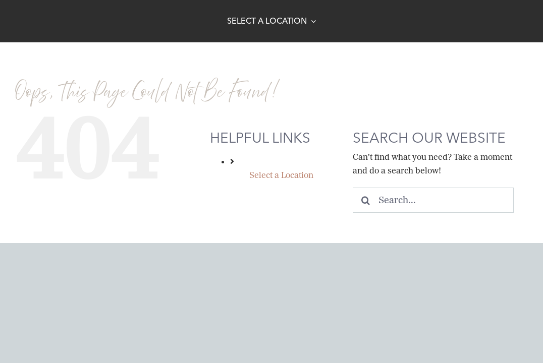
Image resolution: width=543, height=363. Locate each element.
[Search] (365, 200)
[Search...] (433, 200)
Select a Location (281, 175)
